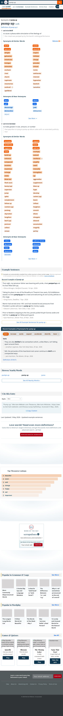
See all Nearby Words (31, 380)
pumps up (5, 375)
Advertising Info (23, 684)
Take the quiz (55, 661)
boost (55, 334)
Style (4, 399)
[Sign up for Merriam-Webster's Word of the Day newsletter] (43, 676)
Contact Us (33, 684)
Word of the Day (31, 531)
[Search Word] (59, 2)
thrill (6, 334)
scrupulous (30, 534)
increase (13, 334)
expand (29, 334)
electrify (47, 334)
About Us (14, 684)
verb (17, 23)
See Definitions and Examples (31, 538)
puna (43, 375)
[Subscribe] (57, 676)
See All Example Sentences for (31, 322)
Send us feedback (49, 276)
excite (21, 334)
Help (8, 684)
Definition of (9, 27)
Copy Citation (31, 411)
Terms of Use (53, 684)
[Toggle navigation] (2, 2)
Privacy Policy (43, 684)
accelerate (38, 334)
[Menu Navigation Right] (61, 6)
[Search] (35, 2)
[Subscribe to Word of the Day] (27, 545)
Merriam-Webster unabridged (31, 434)
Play (7, 658)
